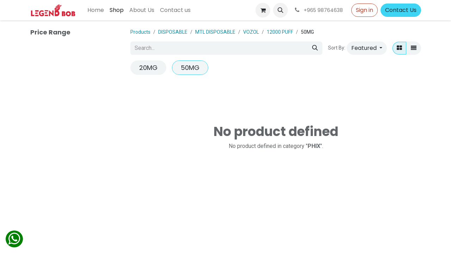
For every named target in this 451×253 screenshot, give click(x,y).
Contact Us (400, 10)
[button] (280, 10)
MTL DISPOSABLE (215, 32)
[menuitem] (96, 10)
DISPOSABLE (172, 32)
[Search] (315, 48)
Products (140, 32)
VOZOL (251, 32)
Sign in (364, 10)
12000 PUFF (280, 32)
